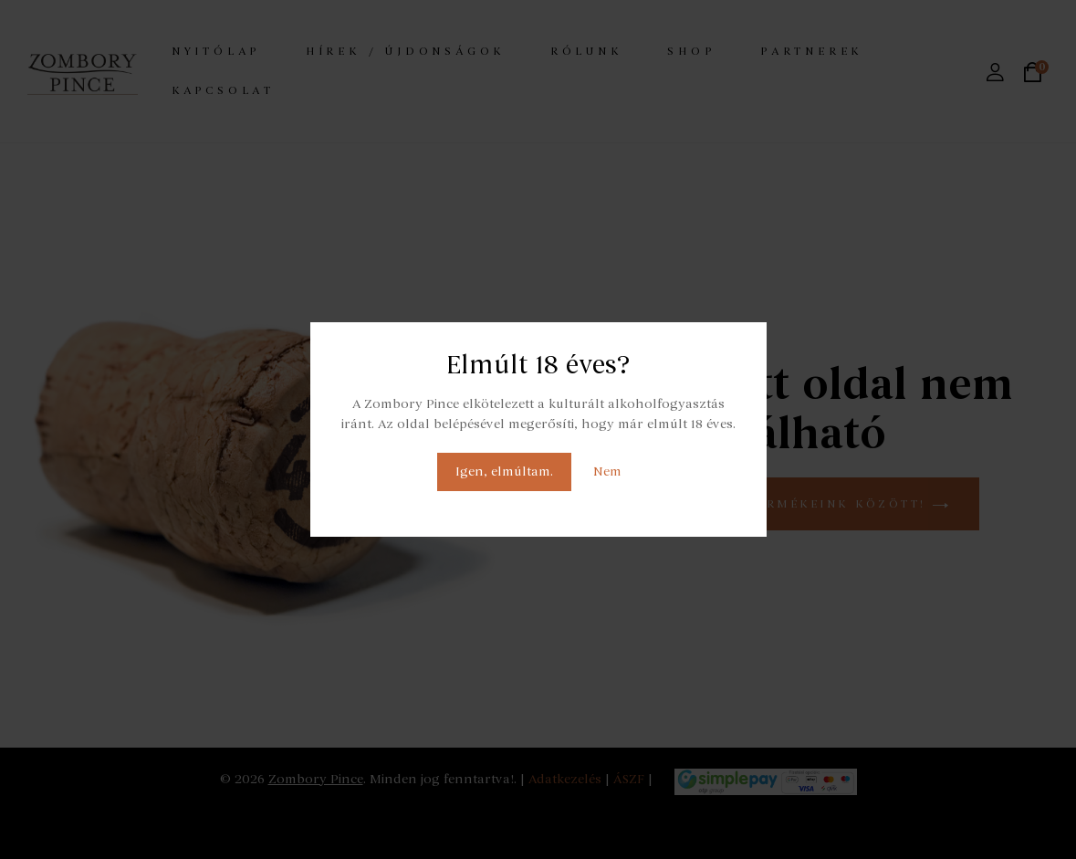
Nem (607, 471)
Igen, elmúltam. (504, 471)
